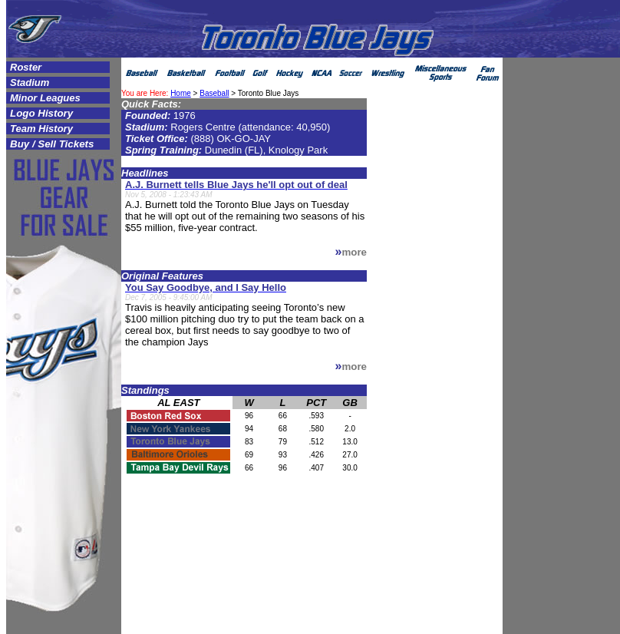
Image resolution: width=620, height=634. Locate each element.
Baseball (214, 93)
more (354, 252)
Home (180, 93)
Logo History (41, 113)
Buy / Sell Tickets (52, 144)
